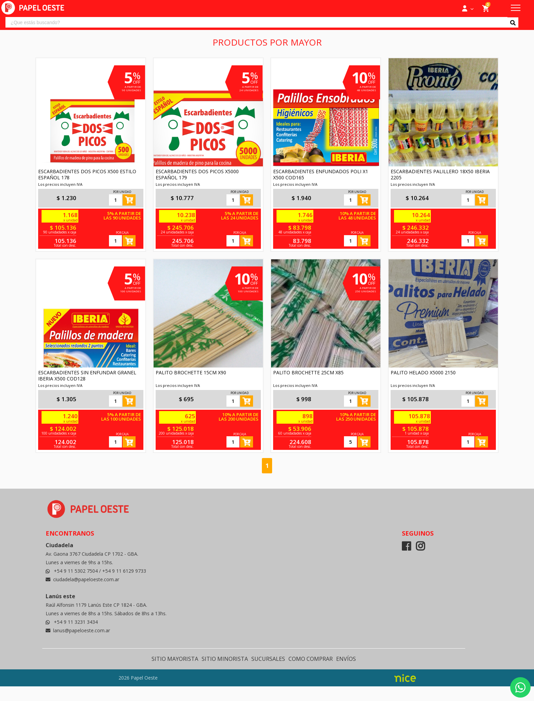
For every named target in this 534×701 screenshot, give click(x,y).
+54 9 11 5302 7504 (76, 571)
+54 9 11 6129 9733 (124, 571)
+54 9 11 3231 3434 (76, 622)
